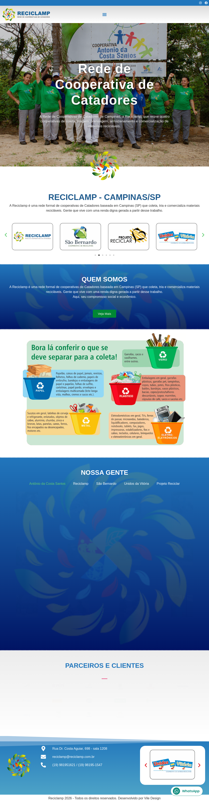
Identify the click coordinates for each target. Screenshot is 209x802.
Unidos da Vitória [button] (136, 483)
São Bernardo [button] (106, 483)
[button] (104, 14)
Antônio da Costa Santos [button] (47, 483)
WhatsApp (186, 791)
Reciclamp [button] (81, 483)
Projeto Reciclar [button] (168, 483)
